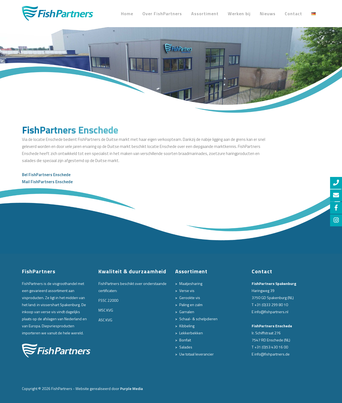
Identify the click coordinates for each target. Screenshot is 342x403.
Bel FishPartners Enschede (46, 175)
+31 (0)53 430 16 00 (271, 347)
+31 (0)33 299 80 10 (271, 304)
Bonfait (185, 340)
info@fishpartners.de (272, 354)
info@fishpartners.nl (271, 312)
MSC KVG (105, 310)
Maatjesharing (190, 283)
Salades (185, 347)
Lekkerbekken (191, 333)
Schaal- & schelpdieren (198, 319)
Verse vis (186, 290)
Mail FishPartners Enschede (47, 182)
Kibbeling (186, 326)
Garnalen (186, 312)
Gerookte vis (189, 297)
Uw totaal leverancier (196, 354)
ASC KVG (105, 320)
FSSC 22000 (108, 300)
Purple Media (131, 388)
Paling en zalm (191, 304)
